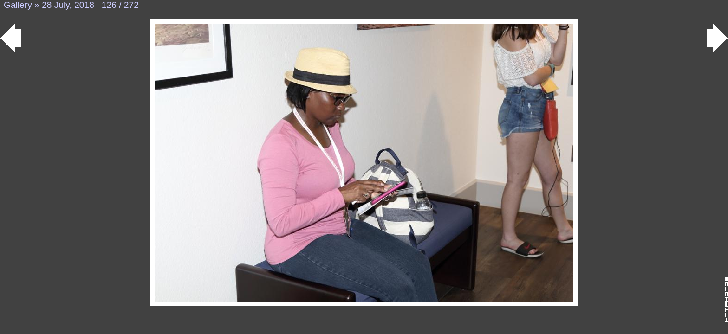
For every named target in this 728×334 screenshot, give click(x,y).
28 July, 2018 (68, 5)
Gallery (18, 5)
